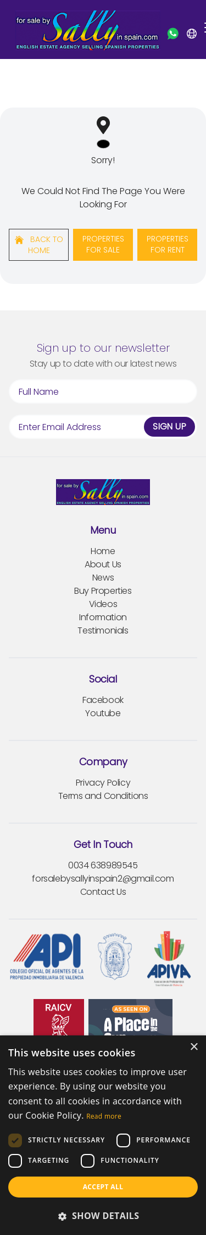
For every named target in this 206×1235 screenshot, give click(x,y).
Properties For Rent (167, 244)
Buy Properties (102, 590)
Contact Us (103, 891)
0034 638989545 (102, 865)
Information (103, 617)
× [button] (194, 1047)
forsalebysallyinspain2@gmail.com (103, 878)
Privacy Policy (103, 782)
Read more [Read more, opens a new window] (103, 1116)
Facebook (103, 700)
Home (103, 551)
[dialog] (103, 1135)
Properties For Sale (103, 244)
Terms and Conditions (103, 796)
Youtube (102, 713)
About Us (103, 564)
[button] (103, 1215)
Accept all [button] (103, 1186)
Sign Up (169, 426)
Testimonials (102, 630)
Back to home (39, 245)
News (103, 577)
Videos (103, 604)
